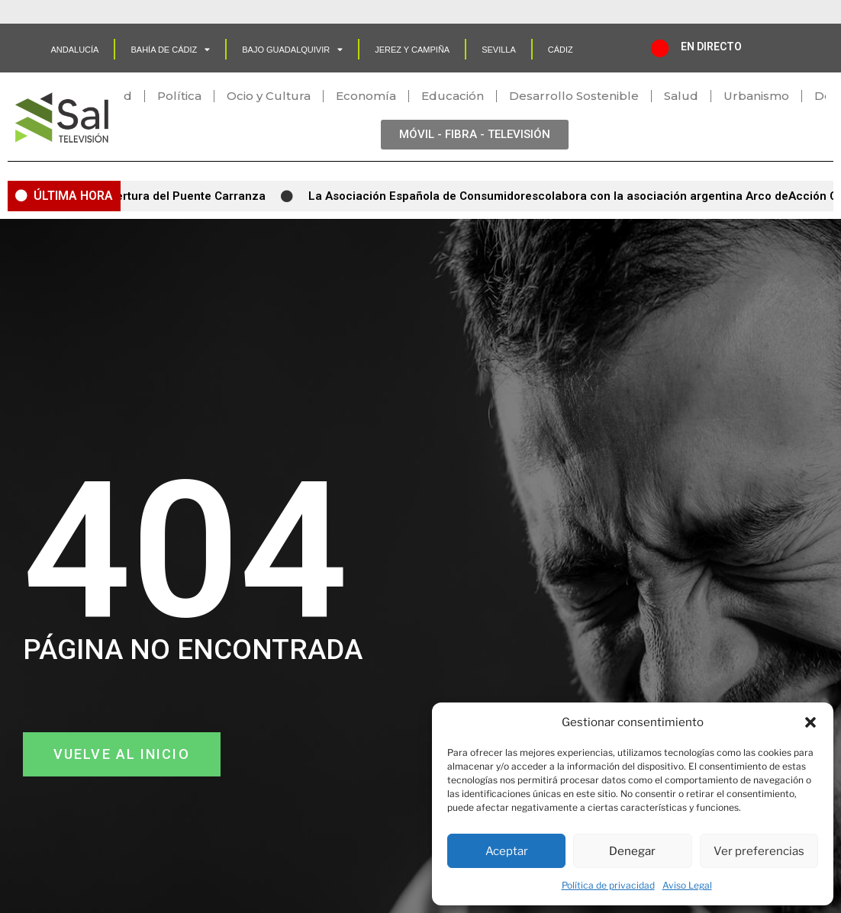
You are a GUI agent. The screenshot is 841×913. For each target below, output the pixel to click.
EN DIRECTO (711, 46)
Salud (681, 95)
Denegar (632, 851)
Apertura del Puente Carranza (190, 196)
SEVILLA (499, 49)
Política (179, 95)
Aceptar (506, 851)
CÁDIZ (560, 49)
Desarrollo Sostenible (574, 95)
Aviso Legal (687, 885)
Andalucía (74, 49)
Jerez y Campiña (412, 49)
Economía (366, 95)
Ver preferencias (759, 851)
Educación (452, 95)
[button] (810, 722)
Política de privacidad (608, 885)
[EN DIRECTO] (660, 48)
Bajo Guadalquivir (292, 49)
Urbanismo (756, 95)
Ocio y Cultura (269, 95)
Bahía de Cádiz (170, 49)
